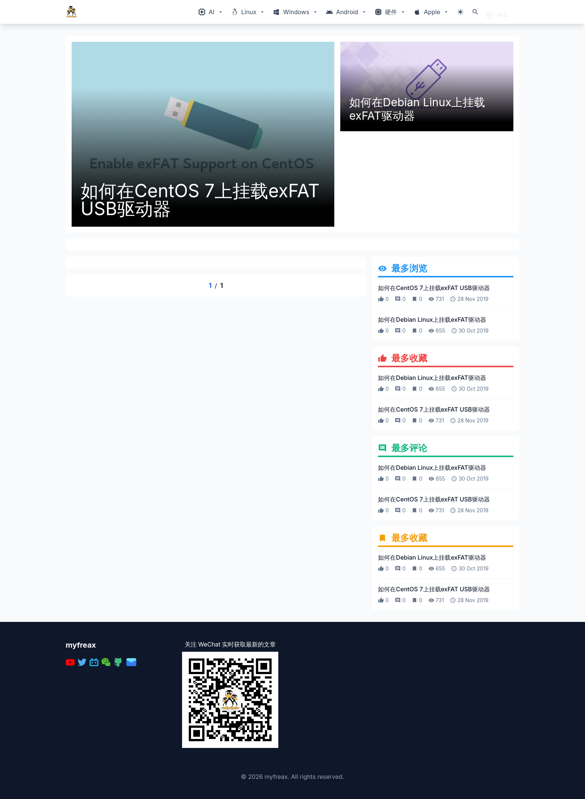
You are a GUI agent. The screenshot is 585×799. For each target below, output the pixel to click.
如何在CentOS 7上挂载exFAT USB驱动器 (200, 200)
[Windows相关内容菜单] (210, 11)
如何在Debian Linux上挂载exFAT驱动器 (417, 108)
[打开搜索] (475, 12)
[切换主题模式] (460, 12)
